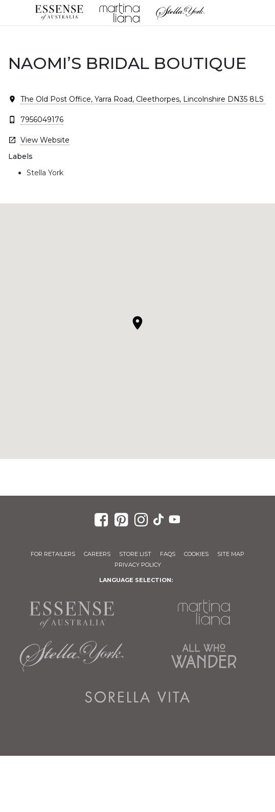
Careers (97, 554)
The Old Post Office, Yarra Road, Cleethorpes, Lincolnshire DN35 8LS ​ (143, 99)
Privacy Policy (137, 564)
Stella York (180, 13)
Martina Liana (119, 13)
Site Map (230, 554)
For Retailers (53, 554)
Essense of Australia (59, 13)
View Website (45, 140)
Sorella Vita (138, 697)
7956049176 (41, 119)
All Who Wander (204, 656)
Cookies (196, 554)
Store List (135, 554)
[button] (137, 323)
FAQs (167, 554)
